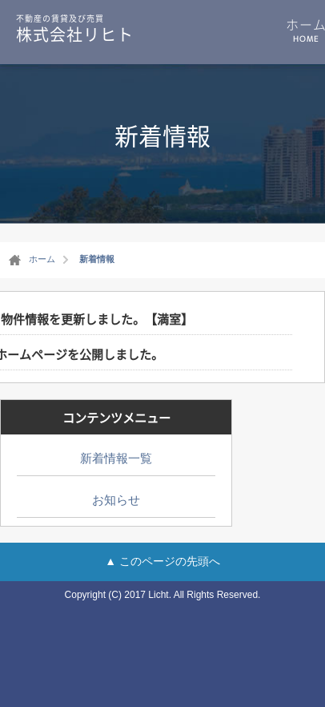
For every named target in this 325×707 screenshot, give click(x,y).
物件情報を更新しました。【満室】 (97, 319)
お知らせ (116, 500)
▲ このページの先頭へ (162, 561)
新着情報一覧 (116, 458)
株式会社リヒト (75, 28)
